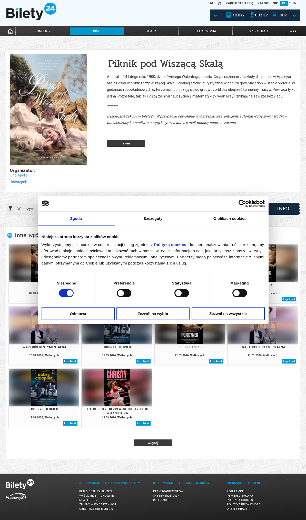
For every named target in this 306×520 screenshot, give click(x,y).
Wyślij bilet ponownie (96, 495)
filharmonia (205, 31)
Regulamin (235, 491)
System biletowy (166, 495)
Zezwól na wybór (152, 313)
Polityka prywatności (244, 504)
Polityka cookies (240, 500)
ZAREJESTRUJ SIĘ (239, 3)
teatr (151, 31)
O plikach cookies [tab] (229, 218)
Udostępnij (18, 182)
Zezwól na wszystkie (228, 313)
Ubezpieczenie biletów (96, 509)
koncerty (43, 31)
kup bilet (289, 299)
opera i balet (260, 31)
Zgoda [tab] (76, 218)
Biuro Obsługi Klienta (96, 491)
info (283, 208)
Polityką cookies (170, 244)
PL (284, 3)
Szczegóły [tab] (153, 218)
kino (97, 31)
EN (294, 3)
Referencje (161, 500)
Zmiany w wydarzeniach (97, 504)
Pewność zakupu (240, 495)
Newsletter (88, 500)
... (293, 30)
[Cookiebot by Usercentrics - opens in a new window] (242, 203)
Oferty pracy (237, 509)
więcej (153, 443)
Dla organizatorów (168, 491)
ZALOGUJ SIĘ (268, 3)
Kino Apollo (19, 175)
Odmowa (78, 313)
